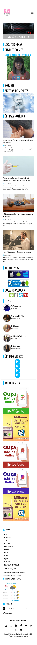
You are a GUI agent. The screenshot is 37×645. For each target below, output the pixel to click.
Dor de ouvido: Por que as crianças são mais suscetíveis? (18, 141)
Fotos (6, 552)
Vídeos (6, 556)
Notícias (7, 543)
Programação (8, 546)
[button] (32, 13)
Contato (7, 562)
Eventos (6, 549)
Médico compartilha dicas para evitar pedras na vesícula (18, 215)
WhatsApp (8, 614)
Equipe (6, 559)
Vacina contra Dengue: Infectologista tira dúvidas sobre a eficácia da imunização (16, 179)
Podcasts (7, 537)
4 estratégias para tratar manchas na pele (17, 252)
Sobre (6, 540)
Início (6, 534)
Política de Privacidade (11, 565)
